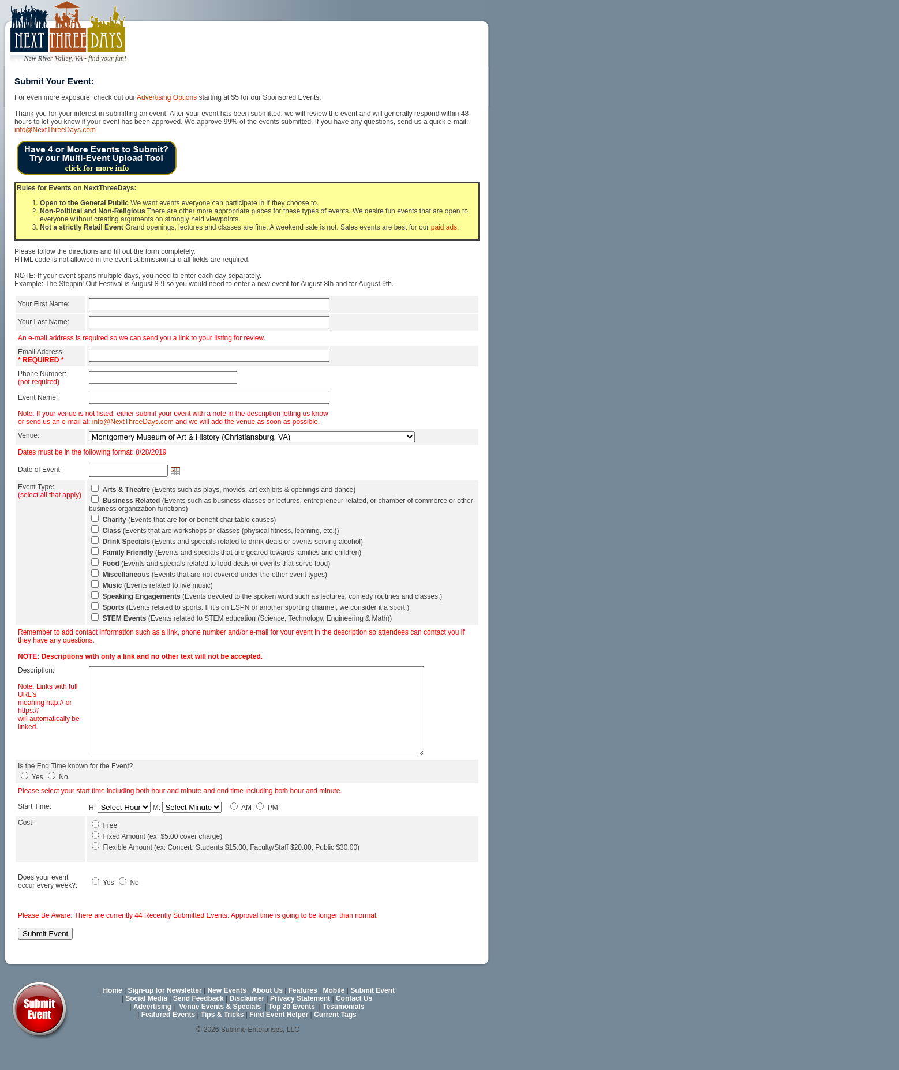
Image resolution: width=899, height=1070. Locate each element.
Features (303, 1016)
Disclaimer (247, 1024)
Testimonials (343, 1032)
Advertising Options (167, 97)
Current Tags (335, 1040)
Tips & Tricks (222, 1040)
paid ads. (445, 227)
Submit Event (372, 1016)
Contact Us (354, 1024)
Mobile (334, 1016)
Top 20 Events (291, 1032)
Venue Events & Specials (220, 1032)
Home (112, 1016)
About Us (267, 1016)
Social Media (146, 1024)
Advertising (152, 1032)
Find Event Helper (278, 1040)
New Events (226, 1016)
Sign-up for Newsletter (165, 1016)
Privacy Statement (300, 1024)
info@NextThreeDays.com (55, 130)
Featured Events (168, 1040)
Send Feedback (198, 1024)
